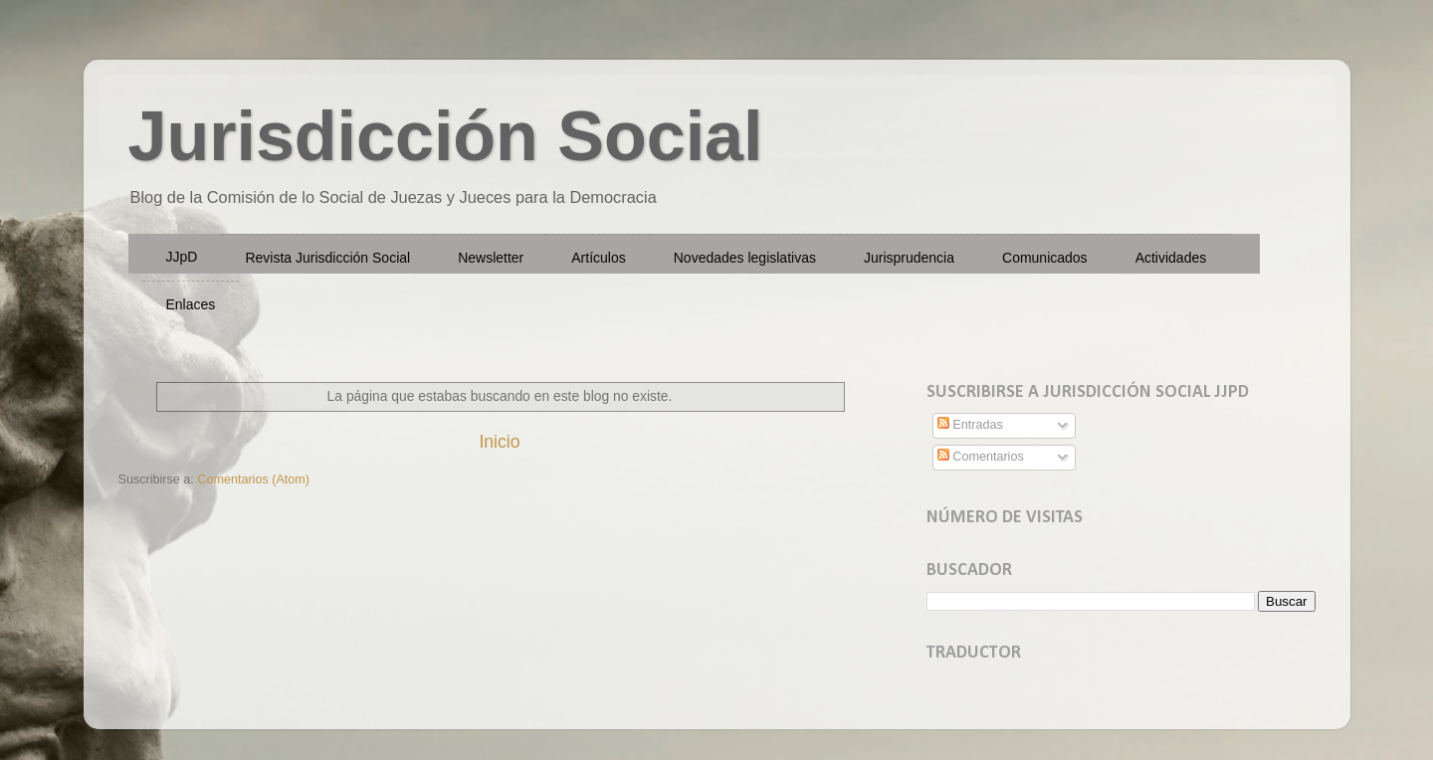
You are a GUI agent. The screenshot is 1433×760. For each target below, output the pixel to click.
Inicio (499, 442)
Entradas (970, 425)
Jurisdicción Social (445, 136)
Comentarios (980, 457)
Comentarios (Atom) (253, 479)
